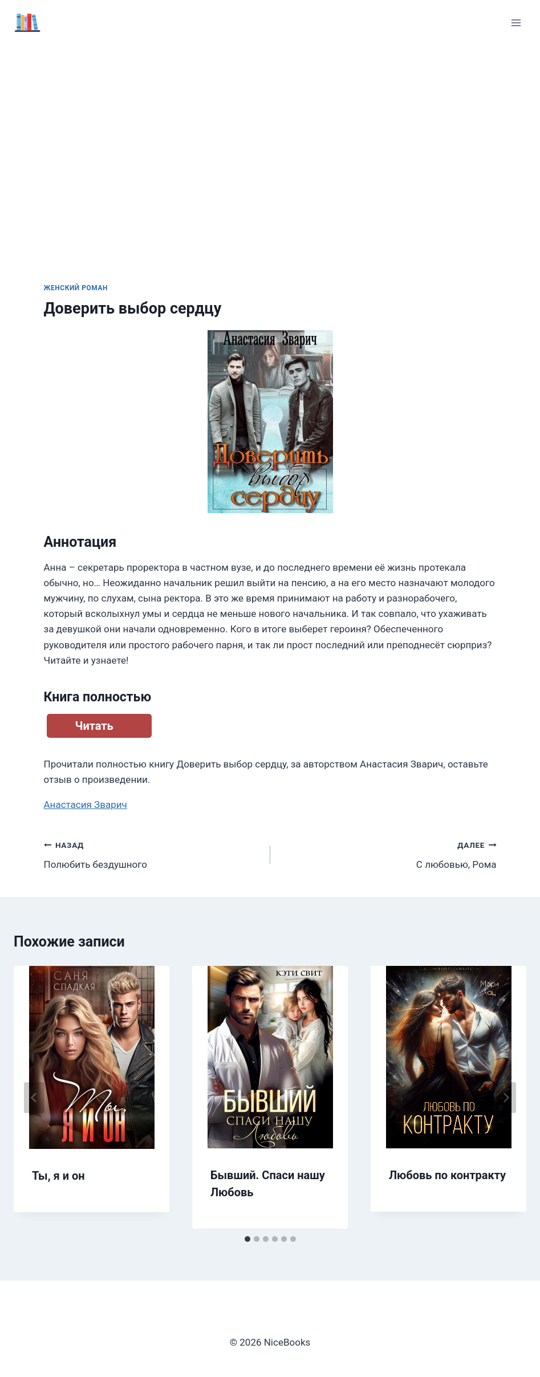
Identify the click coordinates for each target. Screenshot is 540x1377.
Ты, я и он (58, 1176)
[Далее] (506, 1097)
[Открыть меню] (515, 22)
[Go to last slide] (34, 1097)
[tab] (247, 1239)
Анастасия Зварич (85, 804)
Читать (94, 726)
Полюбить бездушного (152, 854)
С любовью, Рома (388, 854)
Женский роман (76, 288)
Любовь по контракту (447, 1175)
